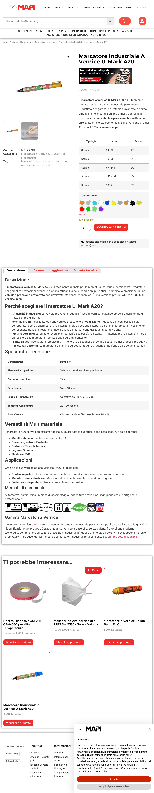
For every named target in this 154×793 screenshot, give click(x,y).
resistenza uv (30, 165)
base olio (27, 161)
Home (47, 7)
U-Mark (36, 524)
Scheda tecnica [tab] (85, 270)
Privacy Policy (12, 761)
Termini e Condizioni (15, 746)
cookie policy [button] (125, 755)
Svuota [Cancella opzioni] (82, 214)
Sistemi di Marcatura (21, 42)
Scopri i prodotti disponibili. (120, 536)
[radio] (81, 202)
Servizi (73, 7)
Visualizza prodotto (18, 642)
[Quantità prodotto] (85, 227)
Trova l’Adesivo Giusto (120, 7)
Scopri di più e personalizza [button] (114, 786)
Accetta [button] (114, 779)
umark (46, 165)
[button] (68, 58)
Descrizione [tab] (16, 270)
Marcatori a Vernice (46, 42)
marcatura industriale (51, 161)
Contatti (141, 7)
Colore (86, 195)
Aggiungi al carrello (111, 227)
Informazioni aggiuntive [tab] (49, 270)
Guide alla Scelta (93, 7)
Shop (59, 7)
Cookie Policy (12, 754)
